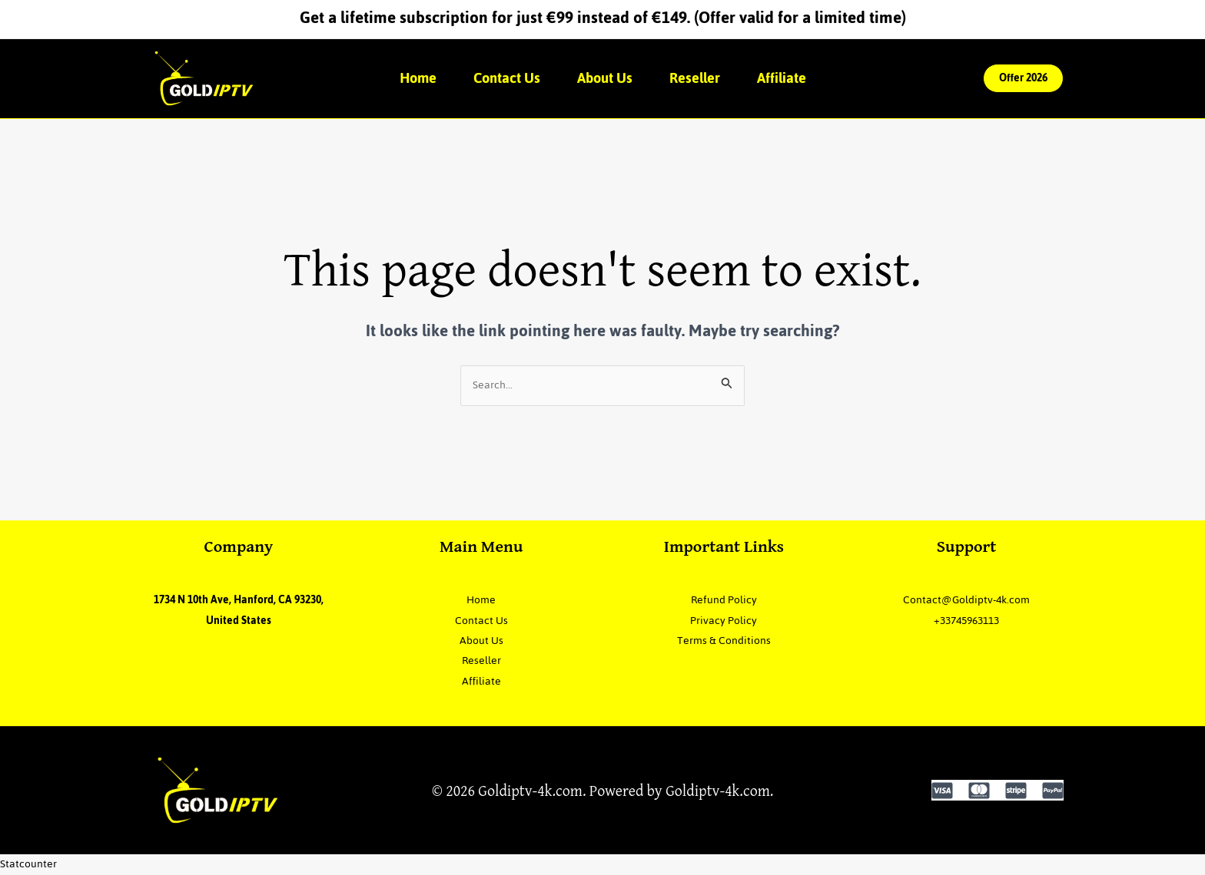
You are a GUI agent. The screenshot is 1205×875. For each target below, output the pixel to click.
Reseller (694, 77)
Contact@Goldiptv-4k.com (966, 599)
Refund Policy (724, 599)
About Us (604, 77)
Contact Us (506, 77)
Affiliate (781, 77)
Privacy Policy (723, 620)
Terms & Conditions (724, 640)
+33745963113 (966, 620)
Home (418, 77)
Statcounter (28, 864)
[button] (1023, 78)
